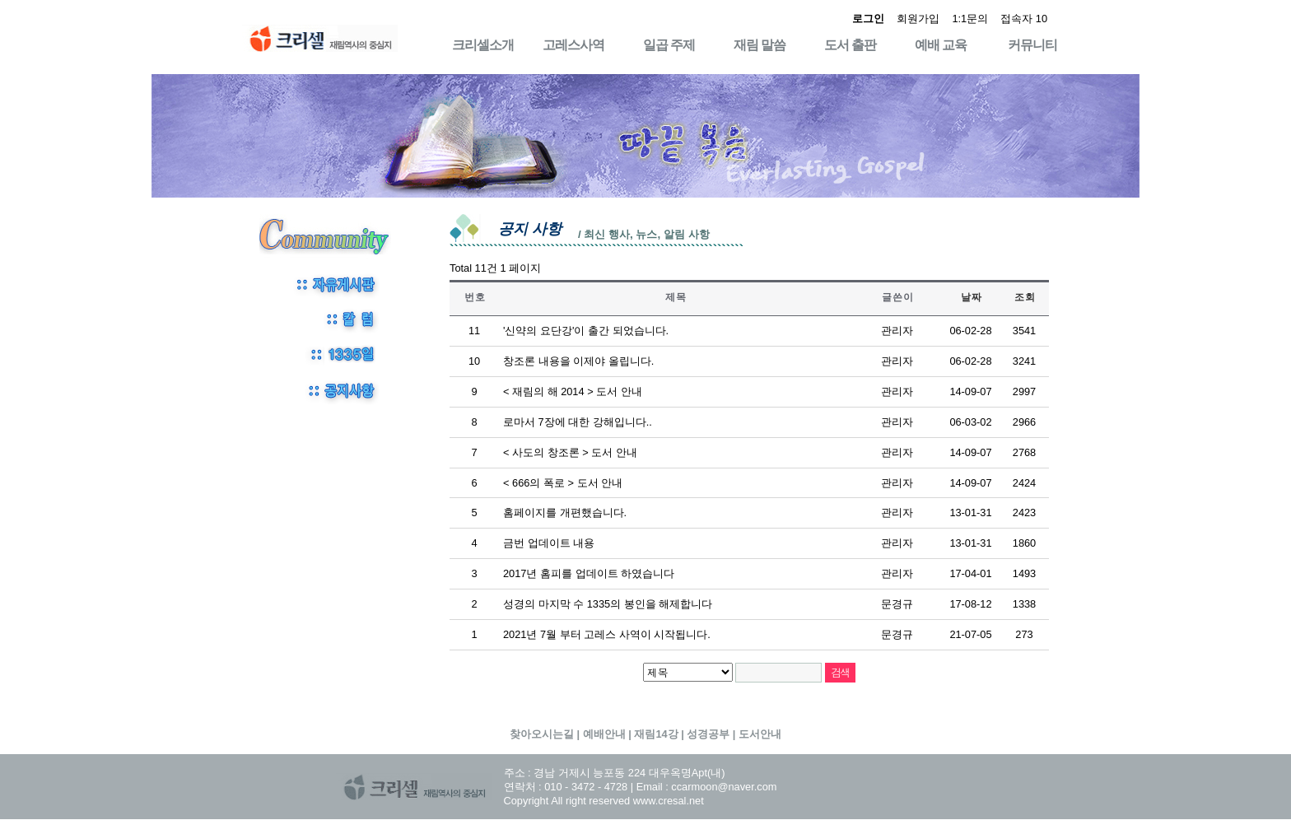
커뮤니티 (1032, 45)
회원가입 (918, 18)
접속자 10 (1023, 18)
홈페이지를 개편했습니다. (565, 512)
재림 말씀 (759, 45)
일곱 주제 (669, 45)
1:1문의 (970, 18)
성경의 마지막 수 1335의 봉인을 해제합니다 (607, 604)
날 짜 (970, 297)
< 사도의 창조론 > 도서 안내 (570, 452)
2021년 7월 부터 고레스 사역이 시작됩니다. (607, 634)
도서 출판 (850, 45)
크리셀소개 (483, 45)
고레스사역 (573, 45)
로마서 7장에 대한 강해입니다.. (577, 422)
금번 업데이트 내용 (548, 543)
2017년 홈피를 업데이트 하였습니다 (588, 573)
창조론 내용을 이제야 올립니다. (578, 361)
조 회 (1024, 297)
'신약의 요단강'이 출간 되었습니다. (586, 330)
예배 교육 (941, 45)
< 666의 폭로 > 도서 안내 (562, 483)
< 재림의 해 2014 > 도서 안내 (572, 391)
